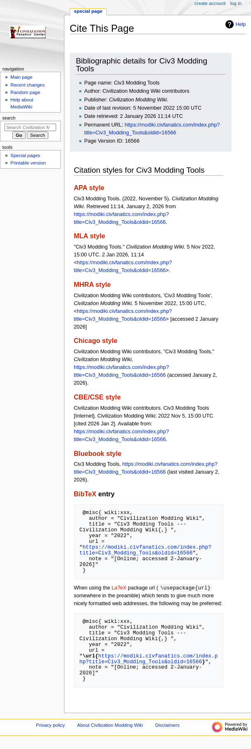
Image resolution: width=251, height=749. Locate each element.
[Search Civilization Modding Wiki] (30, 127)
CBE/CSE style (97, 397)
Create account (209, 3)
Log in (236, 3)
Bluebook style (98, 453)
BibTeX (85, 494)
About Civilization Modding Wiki (110, 725)
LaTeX (118, 588)
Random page (25, 92)
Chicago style (96, 340)
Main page (21, 77)
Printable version (27, 162)
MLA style (89, 235)
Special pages (25, 155)
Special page (88, 11)
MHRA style (92, 284)
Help (234, 24)
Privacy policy (50, 725)
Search (9, 117)
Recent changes (27, 84)
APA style (89, 187)
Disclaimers (167, 725)
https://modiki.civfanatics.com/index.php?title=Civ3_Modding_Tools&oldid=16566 (145, 549)
